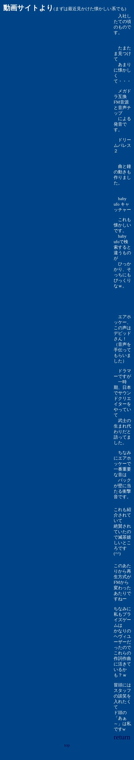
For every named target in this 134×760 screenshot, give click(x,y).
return (122, 737)
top (67, 745)
